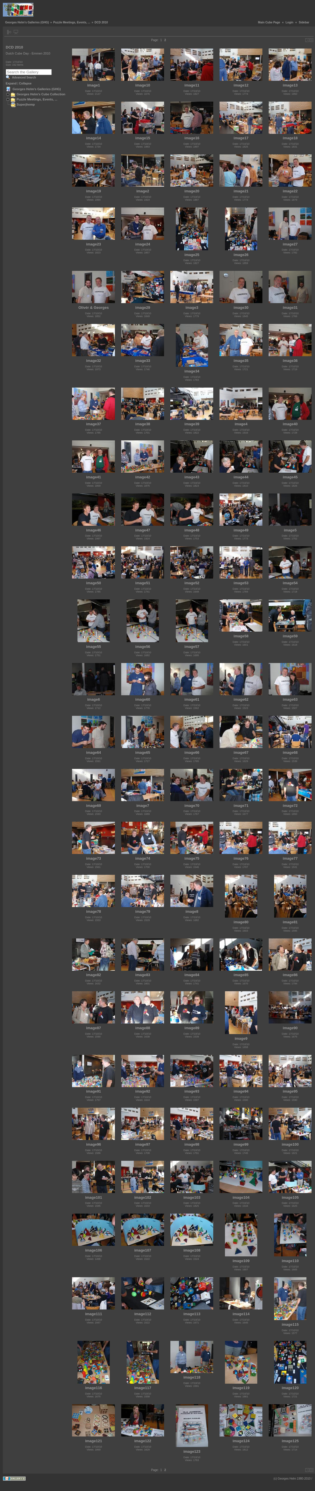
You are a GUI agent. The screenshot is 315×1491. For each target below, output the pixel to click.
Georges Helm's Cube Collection (41, 94)
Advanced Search (24, 77)
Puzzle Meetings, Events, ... (71, 22)
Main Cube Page (269, 22)
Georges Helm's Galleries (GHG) (27, 22)
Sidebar (304, 22)
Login (289, 22)
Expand (11, 83)
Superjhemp (26, 104)
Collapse (25, 83)
